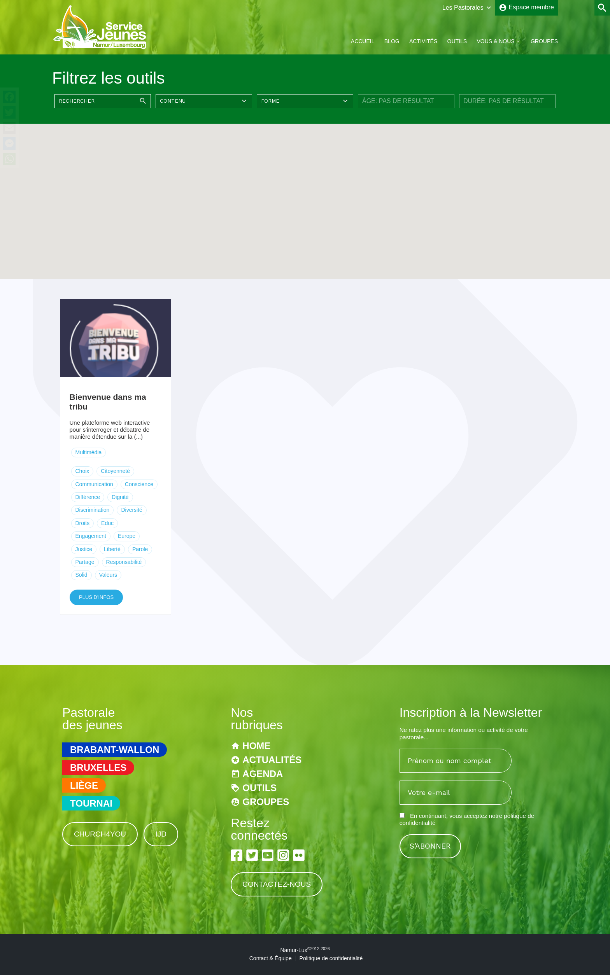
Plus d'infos (96, 597)
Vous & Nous (495, 41)
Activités (423, 41)
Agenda (262, 773)
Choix (82, 471)
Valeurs (108, 575)
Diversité (131, 510)
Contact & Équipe (270, 958)
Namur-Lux (305, 950)
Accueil (363, 41)
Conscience (139, 484)
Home (256, 745)
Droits (82, 523)
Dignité (120, 497)
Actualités (271, 759)
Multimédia (88, 452)
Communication (94, 484)
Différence (87, 497)
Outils (457, 41)
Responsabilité (124, 562)
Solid (81, 575)
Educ (107, 523)
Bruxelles (98, 767)
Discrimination (92, 510)
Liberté (112, 549)
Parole (140, 549)
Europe (126, 536)
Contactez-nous (276, 884)
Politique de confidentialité (331, 958)
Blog (392, 41)
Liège (84, 785)
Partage (85, 562)
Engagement (90, 536)
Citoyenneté (115, 471)
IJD (161, 834)
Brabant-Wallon (114, 749)
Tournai (91, 803)
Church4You (100, 834)
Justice (84, 549)
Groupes (544, 41)
